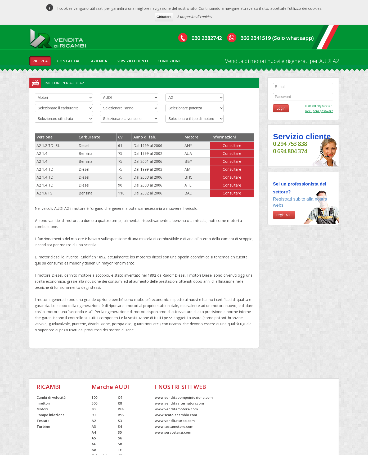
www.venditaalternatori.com (179, 403)
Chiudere (163, 17)
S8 (120, 444)
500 (94, 403)
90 (93, 414)
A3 (94, 426)
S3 (120, 420)
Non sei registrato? (318, 106)
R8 (120, 403)
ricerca (40, 60)
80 (93, 409)
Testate (43, 420)
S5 (120, 432)
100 (94, 397)
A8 (94, 449)
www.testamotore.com (174, 426)
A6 (94, 444)
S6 (120, 438)
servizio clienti (132, 60)
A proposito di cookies (194, 16)
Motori (42, 409)
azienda (99, 60)
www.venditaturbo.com (175, 420)
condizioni (169, 60)
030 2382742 (206, 37)
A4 (94, 432)
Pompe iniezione (51, 414)
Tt (120, 449)
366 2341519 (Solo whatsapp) (277, 37)
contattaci (69, 60)
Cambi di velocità (51, 397)
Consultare (232, 145)
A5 (94, 438)
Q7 (120, 397)
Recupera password (319, 111)
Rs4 (120, 409)
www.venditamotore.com (176, 409)
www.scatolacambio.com (176, 414)
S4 (120, 426)
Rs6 (120, 414)
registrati (283, 214)
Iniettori (43, 403)
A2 (94, 420)
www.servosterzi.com (173, 432)
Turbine (43, 426)
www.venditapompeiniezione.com (184, 397)
